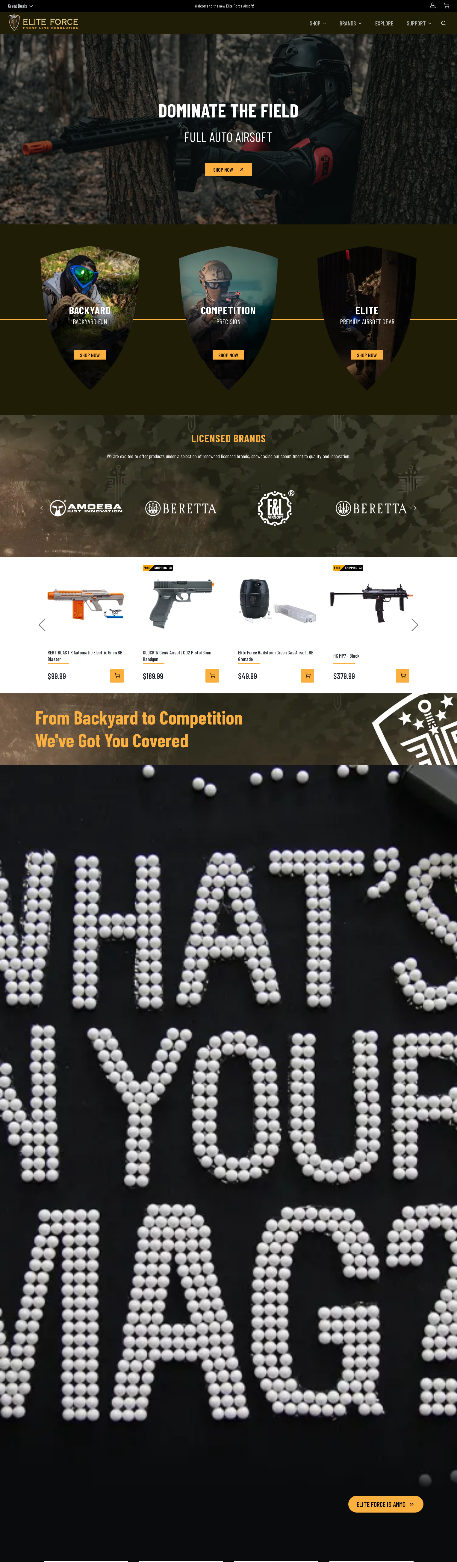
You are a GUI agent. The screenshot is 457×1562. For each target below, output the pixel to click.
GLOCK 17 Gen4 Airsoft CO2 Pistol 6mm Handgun (177, 655)
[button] (318, 23)
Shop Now (229, 169)
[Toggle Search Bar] (443, 23)
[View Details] (117, 676)
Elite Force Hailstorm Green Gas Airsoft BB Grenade (276, 655)
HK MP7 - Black (346, 656)
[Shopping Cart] (446, 5)
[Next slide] (415, 508)
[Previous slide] (42, 508)
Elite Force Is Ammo (386, 1504)
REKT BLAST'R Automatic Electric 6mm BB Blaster (85, 655)
